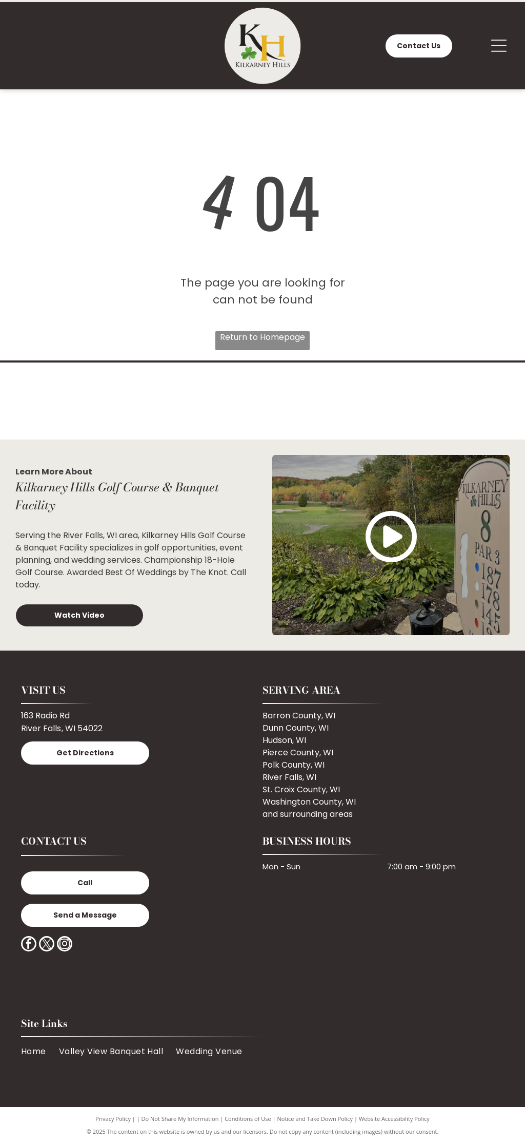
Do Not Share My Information (180, 1118)
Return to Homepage (262, 337)
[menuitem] (40, 1051)
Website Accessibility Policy (394, 1118)
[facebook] (28, 945)
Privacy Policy (113, 1118)
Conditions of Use (248, 1118)
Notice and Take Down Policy (315, 1118)
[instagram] (64, 945)
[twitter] (46, 945)
